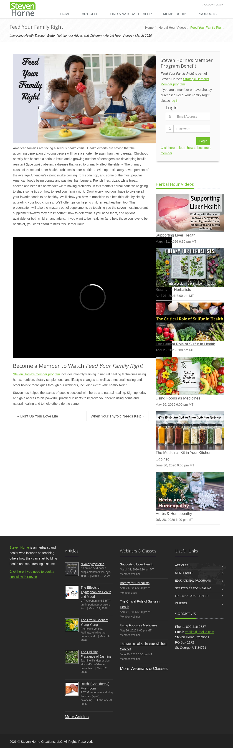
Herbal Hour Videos (172, 27)
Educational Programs (193, 580)
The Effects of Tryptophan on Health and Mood (96, 592)
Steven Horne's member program (36, 374)
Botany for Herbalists (173, 289)
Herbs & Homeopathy (174, 513)
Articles (90, 14)
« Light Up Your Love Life (37, 416)
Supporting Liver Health (175, 235)
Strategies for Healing (193, 588)
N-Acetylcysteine (92, 564)
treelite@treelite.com (199, 632)
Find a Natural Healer (131, 14)
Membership (174, 14)
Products (207, 14)
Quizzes (181, 603)
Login (203, 141)
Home (65, 14)
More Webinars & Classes (144, 668)
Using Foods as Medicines (178, 398)
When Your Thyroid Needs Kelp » (117, 416)
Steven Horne (19, 547)
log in (174, 100)
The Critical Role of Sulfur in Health (185, 344)
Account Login (213, 4)
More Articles (77, 717)
